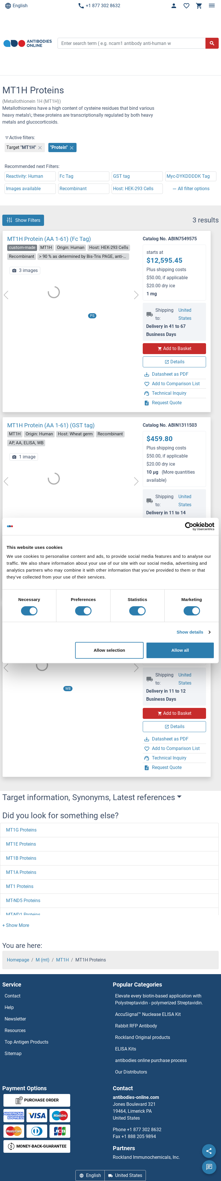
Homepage (18, 960)
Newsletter (15, 1019)
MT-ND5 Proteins (23, 900)
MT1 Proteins (19, 886)
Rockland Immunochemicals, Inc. (146, 1157)
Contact (12, 996)
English (16, 5)
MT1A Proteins (21, 872)
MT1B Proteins (21, 858)
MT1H (62, 960)
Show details (190, 632)
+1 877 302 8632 (99, 5)
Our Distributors (131, 1072)
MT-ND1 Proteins (23, 914)
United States (184, 314)
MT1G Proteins (21, 830)
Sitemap (13, 1053)
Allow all (180, 650)
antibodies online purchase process (151, 1060)
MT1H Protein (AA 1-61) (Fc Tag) (49, 238)
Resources (15, 1030)
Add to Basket (174, 348)
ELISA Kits (125, 1049)
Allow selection (109, 650)
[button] (15, 925)
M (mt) (42, 960)
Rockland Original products (142, 1037)
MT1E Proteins (21, 844)
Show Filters (23, 220)
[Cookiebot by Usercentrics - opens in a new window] (189, 526)
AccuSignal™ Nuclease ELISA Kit (148, 1014)
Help (9, 1007)
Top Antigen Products (26, 1042)
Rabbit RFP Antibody (136, 1026)
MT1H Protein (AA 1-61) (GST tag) (51, 425)
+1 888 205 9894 (138, 1136)
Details (174, 361)
